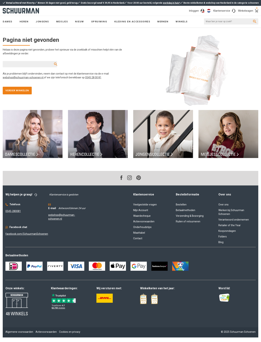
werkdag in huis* (171, 3)
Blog (220, 242)
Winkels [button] (182, 21)
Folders (222, 236)
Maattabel (139, 232)
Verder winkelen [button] (17, 90)
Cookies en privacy (69, 331)
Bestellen (181, 204)
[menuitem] (24, 21)
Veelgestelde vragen (145, 204)
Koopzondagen (227, 230)
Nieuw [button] (79, 21)
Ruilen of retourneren (188, 221)
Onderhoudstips (142, 227)
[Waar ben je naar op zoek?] (231, 21)
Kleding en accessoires (132, 21)
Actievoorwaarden (143, 221)
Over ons (223, 204)
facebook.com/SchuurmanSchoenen (26, 233)
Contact (137, 238)
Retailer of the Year (229, 225)
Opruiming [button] (99, 21)
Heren (24, 21)
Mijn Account (140, 210)
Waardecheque (142, 215)
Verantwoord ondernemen (233, 219)
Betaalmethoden (185, 210)
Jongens (42, 21)
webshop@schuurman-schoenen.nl (23, 77)
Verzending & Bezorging (190, 215)
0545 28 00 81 (93, 77)
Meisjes (62, 21)
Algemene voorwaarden (19, 331)
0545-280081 (13, 211)
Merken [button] (162, 21)
